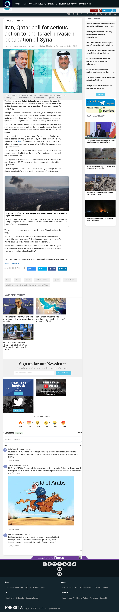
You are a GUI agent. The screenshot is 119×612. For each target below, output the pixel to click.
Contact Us (104, 598)
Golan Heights (70, 280)
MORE (100, 95)
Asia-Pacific (34, 587)
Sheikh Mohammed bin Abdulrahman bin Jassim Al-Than (27, 285)
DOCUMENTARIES (85, 4)
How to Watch (82, 598)
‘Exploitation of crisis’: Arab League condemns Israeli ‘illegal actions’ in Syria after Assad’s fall (36, 214)
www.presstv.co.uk (12, 263)
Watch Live (9, 598)
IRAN (25, 4)
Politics (19, 20)
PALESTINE (42, 4)
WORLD (18, 4)
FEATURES (51, 4)
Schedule (20, 598)
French (105, 10)
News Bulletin (67, 587)
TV (6, 593)
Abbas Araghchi (42, 280)
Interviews (87, 587)
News (8, 20)
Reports (78, 587)
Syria (17, 280)
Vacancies (93, 598)
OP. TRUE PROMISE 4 (63, 4)
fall (19, 141)
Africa (43, 587)
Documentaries (32, 598)
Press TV (64, 593)
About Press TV (68, 598)
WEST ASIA (33, 4)
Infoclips (97, 587)
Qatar (56, 280)
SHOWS (74, 4)
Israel (28, 280)
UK (26, 587)
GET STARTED (63, 373)
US (22, 587)
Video (63, 582)
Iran (7, 280)
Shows (105, 587)
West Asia (14, 587)
